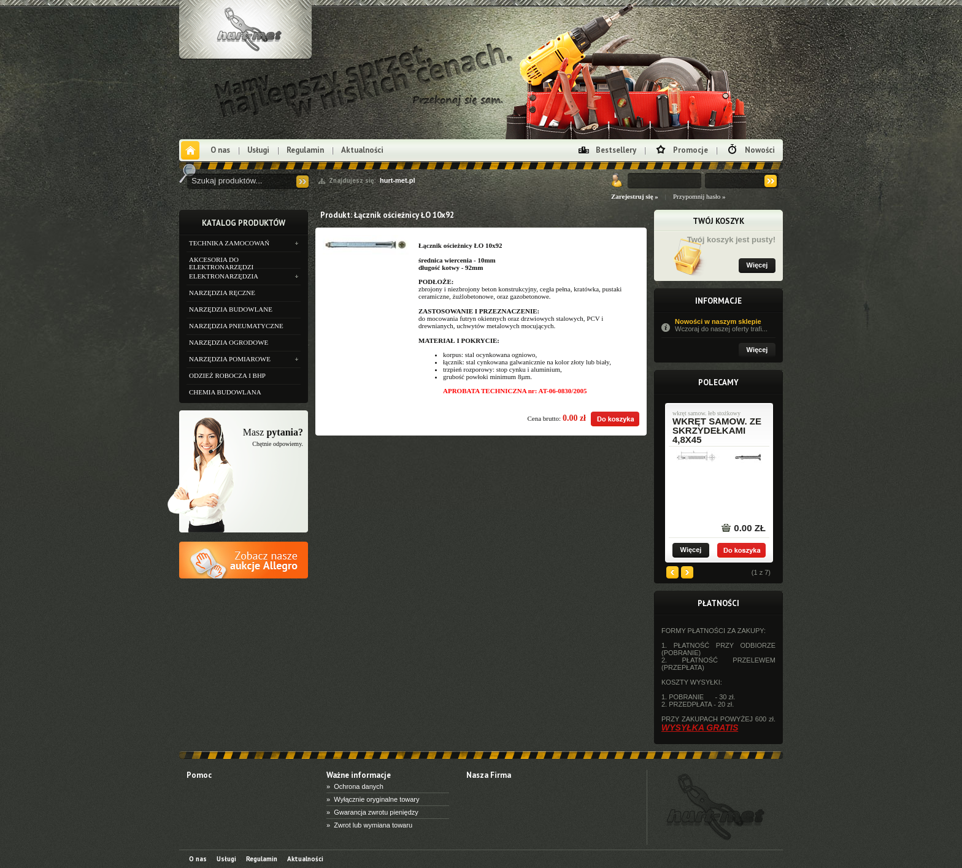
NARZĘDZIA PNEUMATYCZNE (236, 325)
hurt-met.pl (397, 180)
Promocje (690, 150)
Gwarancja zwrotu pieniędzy (376, 812)
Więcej (757, 265)
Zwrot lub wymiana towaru (373, 825)
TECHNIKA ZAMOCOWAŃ (229, 243)
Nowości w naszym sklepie (725, 325)
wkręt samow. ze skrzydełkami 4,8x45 (716, 430)
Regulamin (305, 150)
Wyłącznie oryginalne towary (376, 799)
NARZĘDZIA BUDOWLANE (230, 309)
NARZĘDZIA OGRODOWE (228, 342)
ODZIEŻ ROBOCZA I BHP (227, 375)
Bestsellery (616, 150)
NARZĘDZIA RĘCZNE (222, 292)
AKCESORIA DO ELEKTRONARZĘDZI (221, 262)
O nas (220, 150)
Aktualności (362, 150)
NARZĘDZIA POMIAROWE (230, 359)
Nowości (760, 150)
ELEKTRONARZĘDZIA (223, 276)
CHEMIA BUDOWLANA (225, 392)
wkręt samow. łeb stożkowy (706, 413)
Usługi (258, 150)
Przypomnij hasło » (699, 196)
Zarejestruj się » (634, 196)
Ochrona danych (358, 786)
